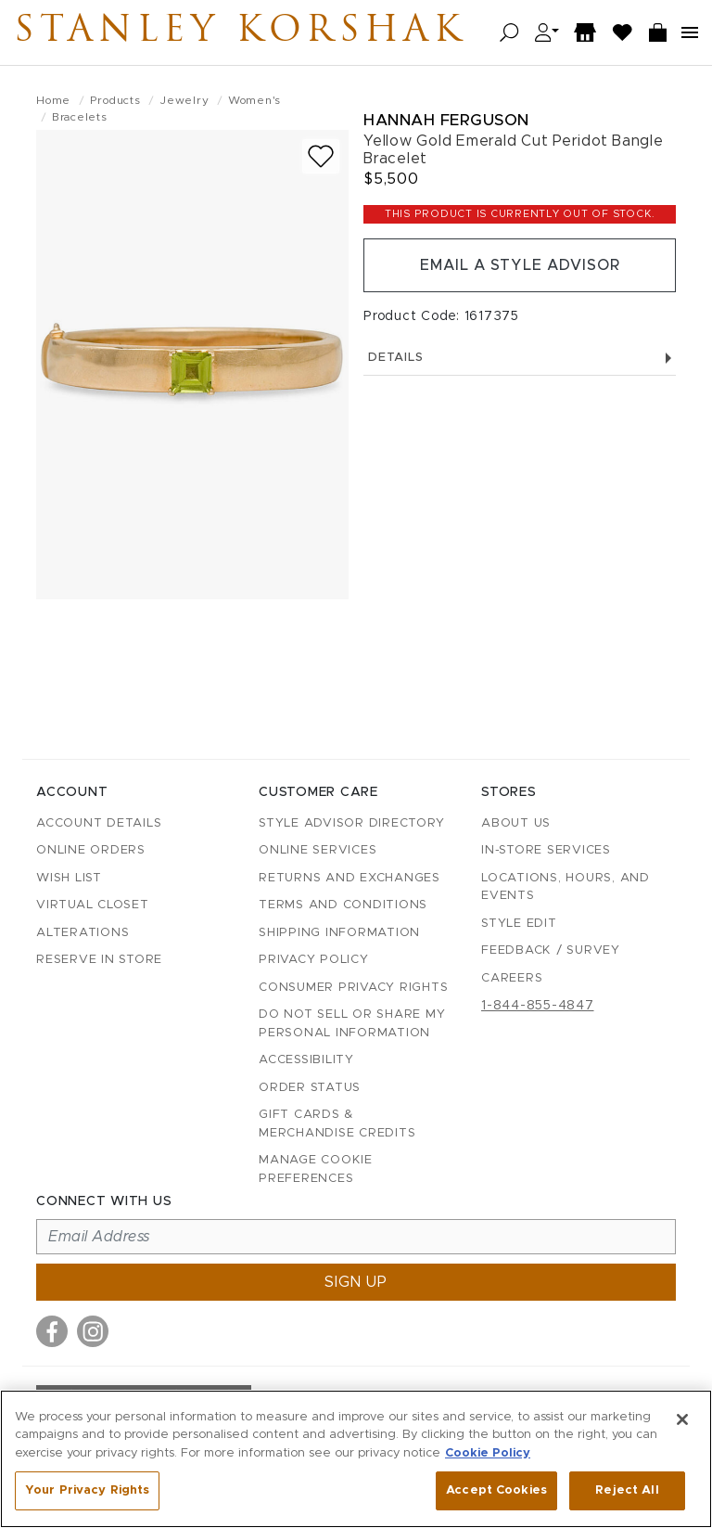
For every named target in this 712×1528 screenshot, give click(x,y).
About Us (516, 823)
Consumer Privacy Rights (353, 988)
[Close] (682, 1419)
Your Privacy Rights (87, 1490)
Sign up (356, 1282)
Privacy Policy (314, 960)
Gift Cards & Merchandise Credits (337, 1124)
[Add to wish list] (320, 156)
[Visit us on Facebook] (52, 1331)
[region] (356, 1459)
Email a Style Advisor (519, 265)
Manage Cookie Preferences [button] (316, 1169)
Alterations (82, 933)
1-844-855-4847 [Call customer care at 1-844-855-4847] (537, 1005)
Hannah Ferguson (446, 120)
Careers (511, 978)
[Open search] (509, 33)
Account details (98, 823)
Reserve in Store (99, 960)
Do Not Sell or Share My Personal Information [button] (352, 1023)
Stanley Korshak (240, 32)
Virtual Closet (92, 905)
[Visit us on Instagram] (92, 1331)
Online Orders (91, 850)
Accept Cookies (496, 1490)
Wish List (69, 878)
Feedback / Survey (550, 950)
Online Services (317, 850)
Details (519, 358)
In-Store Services (546, 850)
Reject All (626, 1490)
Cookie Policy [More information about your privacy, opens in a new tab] (487, 1453)
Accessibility (306, 1060)
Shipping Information (339, 933)
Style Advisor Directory (351, 823)
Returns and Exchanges (349, 878)
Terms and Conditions (343, 905)
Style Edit (519, 924)
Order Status (310, 1088)
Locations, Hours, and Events (565, 887)
